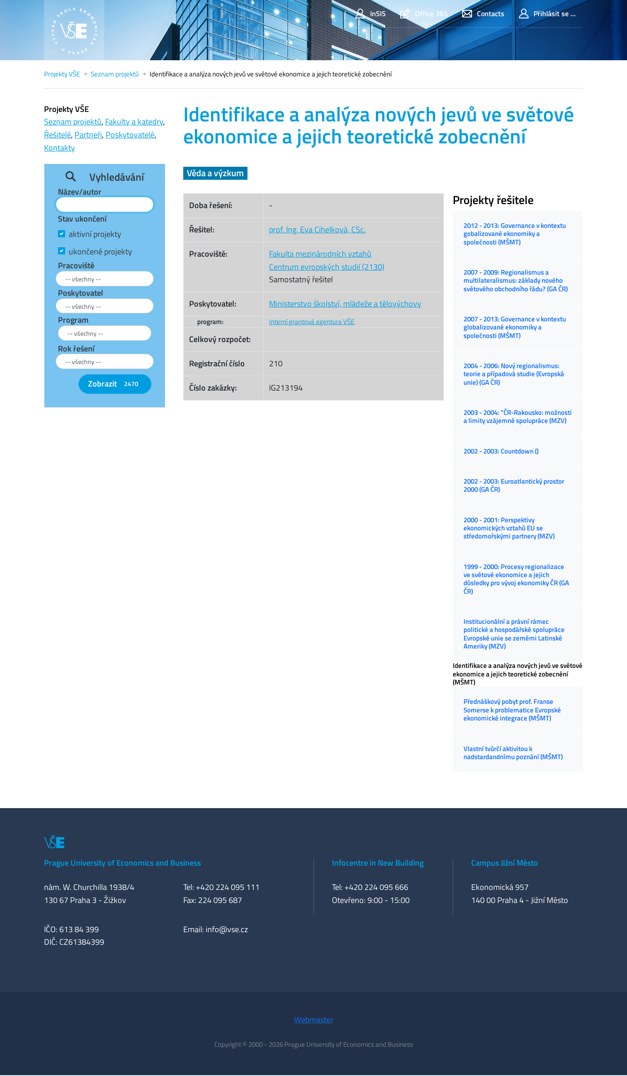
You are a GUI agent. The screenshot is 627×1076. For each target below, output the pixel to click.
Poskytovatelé (130, 135)
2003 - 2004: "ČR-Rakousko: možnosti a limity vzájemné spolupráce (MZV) (518, 416)
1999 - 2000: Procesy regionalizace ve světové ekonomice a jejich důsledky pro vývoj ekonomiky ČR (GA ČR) (516, 578)
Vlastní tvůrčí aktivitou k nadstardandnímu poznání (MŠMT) (513, 752)
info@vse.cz (227, 929)
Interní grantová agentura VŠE (311, 321)
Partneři (88, 135)
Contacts (483, 14)
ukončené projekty (100, 251)
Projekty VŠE (62, 74)
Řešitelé (57, 135)
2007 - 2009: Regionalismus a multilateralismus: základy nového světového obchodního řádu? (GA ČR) (516, 280)
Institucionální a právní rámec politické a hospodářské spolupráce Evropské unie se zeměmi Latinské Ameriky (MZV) (514, 633)
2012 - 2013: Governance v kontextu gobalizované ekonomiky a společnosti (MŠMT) (515, 233)
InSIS (370, 14)
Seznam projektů (115, 74)
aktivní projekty (95, 234)
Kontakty (59, 148)
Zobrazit (115, 384)
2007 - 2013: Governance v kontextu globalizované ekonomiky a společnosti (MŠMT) (515, 327)
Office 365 (424, 14)
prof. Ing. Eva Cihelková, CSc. (317, 229)
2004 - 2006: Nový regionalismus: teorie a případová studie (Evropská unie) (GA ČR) (514, 373)
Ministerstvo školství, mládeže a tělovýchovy (345, 304)
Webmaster (313, 1020)
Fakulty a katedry (134, 122)
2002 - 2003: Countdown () (501, 451)
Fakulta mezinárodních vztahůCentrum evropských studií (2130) (326, 260)
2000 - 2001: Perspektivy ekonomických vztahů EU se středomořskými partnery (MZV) (509, 528)
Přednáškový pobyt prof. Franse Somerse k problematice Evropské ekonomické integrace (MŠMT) (512, 709)
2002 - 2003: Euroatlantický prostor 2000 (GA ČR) (514, 485)
